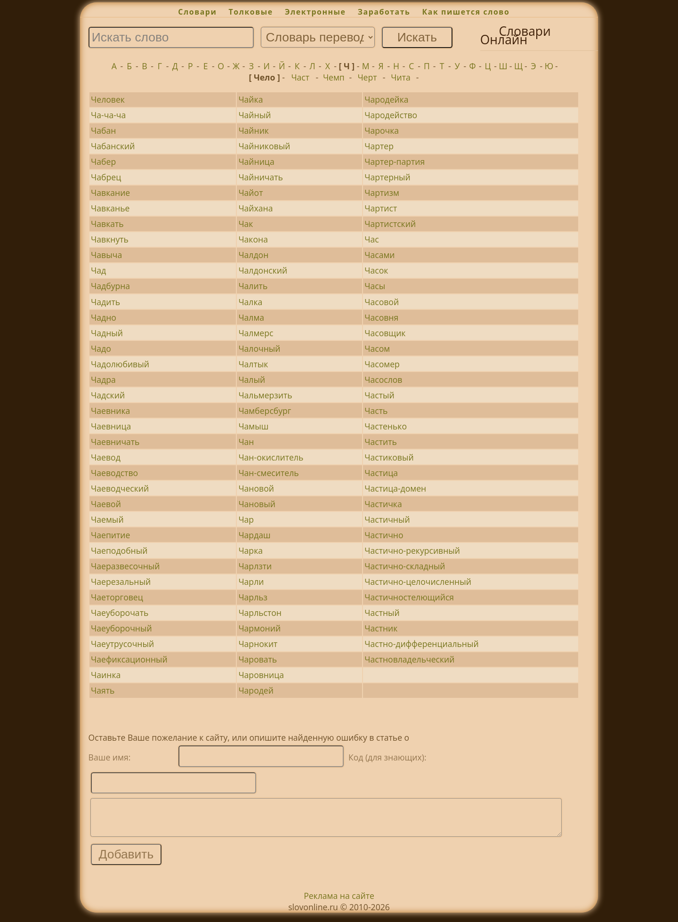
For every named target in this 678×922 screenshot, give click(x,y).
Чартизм (381, 192)
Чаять (102, 690)
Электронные (315, 12)
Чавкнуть (110, 239)
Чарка (250, 550)
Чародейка (386, 99)
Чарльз (252, 597)
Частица (381, 472)
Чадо (101, 348)
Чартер (379, 146)
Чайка (250, 99)
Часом (377, 348)
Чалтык (253, 364)
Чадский (108, 395)
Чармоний (259, 628)
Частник (380, 628)
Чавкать (107, 223)
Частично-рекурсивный (412, 550)
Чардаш (254, 535)
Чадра (103, 379)
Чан (246, 441)
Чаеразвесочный (125, 566)
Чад (98, 270)
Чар (246, 519)
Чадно (103, 317)
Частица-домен (395, 488)
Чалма (251, 317)
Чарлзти (255, 566)
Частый (379, 395)
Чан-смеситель (268, 472)
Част (300, 77)
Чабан (103, 130)
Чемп (334, 77)
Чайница (256, 161)
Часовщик (384, 333)
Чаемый (107, 519)
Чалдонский (262, 270)
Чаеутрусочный (122, 643)
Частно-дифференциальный (421, 643)
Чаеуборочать (119, 612)
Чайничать (260, 177)
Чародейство (390, 115)
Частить (380, 441)
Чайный (254, 115)
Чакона (253, 239)
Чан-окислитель (270, 457)
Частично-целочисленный (417, 581)
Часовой (381, 301)
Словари (197, 12)
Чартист (380, 208)
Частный (382, 612)
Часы (374, 285)
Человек (108, 99)
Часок (376, 270)
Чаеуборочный (121, 628)
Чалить (252, 285)
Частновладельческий (409, 659)
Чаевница (111, 426)
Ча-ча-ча (108, 115)
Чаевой (106, 504)
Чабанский (113, 146)
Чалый (251, 379)
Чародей (256, 690)
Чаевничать (115, 441)
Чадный (107, 333)
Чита (400, 77)
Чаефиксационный (129, 659)
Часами (379, 254)
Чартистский (390, 223)
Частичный (387, 519)
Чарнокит (257, 643)
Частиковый (388, 457)
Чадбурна (110, 285)
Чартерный (387, 177)
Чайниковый (264, 146)
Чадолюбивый (120, 364)
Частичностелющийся (409, 597)
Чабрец (106, 177)
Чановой (256, 488)
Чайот (250, 192)
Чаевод (106, 457)
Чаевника (110, 410)
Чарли (251, 581)
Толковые (251, 12)
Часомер (382, 364)
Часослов (383, 379)
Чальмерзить (265, 395)
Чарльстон (260, 612)
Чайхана (255, 208)
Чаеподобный (119, 550)
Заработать (384, 12)
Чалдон (253, 254)
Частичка (383, 504)
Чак (245, 223)
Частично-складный (404, 566)
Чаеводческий (120, 488)
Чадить (105, 301)
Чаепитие (110, 535)
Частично (383, 535)
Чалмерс (255, 333)
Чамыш (253, 426)
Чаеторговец (117, 597)
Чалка (250, 301)
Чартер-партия (394, 161)
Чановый (256, 504)
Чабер (103, 161)
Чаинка (106, 674)
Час (371, 239)
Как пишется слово (466, 12)
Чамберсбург (264, 410)
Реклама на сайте (339, 902)
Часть (375, 410)
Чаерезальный (121, 581)
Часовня (381, 317)
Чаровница (261, 674)
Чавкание (110, 192)
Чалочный (259, 348)
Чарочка (381, 130)
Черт (367, 77)
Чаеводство (114, 472)
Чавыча (106, 254)
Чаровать (257, 659)
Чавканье (110, 208)
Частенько (385, 426)
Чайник (253, 130)
